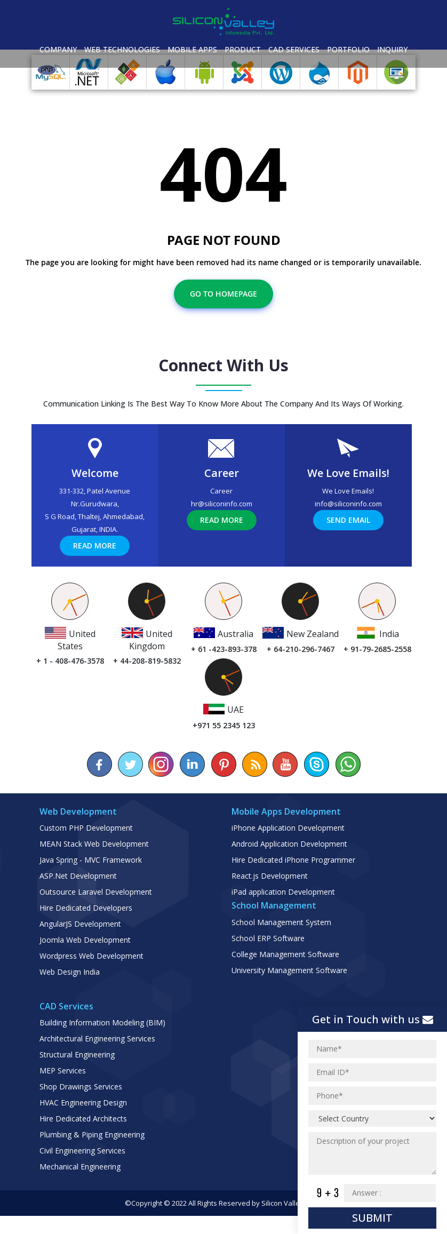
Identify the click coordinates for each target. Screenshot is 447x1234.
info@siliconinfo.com (348, 522)
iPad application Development (283, 910)
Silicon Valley (282, 1221)
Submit (372, 1218)
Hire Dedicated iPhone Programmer (293, 878)
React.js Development (270, 894)
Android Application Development (289, 862)
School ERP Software (268, 956)
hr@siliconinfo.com (221, 522)
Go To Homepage (223, 312)
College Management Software (285, 972)
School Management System (281, 940)
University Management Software (289, 988)
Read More (94, 564)
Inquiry (392, 49)
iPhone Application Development (288, 846)
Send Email (348, 538)
